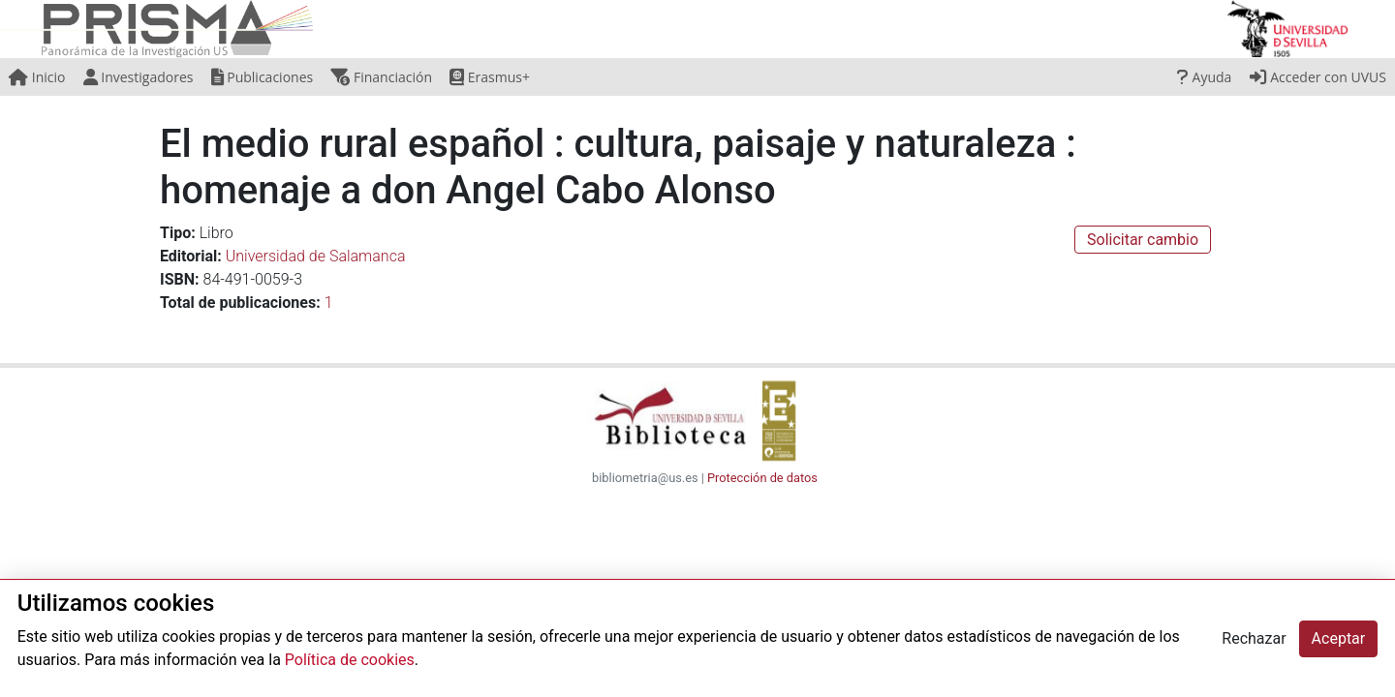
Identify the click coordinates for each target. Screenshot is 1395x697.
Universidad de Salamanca (316, 256)
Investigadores (138, 77)
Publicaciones (262, 77)
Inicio (37, 77)
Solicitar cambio (1142, 239)
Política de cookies (350, 660)
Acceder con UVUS (1318, 77)
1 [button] (329, 302)
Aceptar (1339, 638)
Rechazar (1254, 638)
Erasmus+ (490, 77)
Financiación (381, 77)
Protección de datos (762, 477)
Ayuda (1204, 77)
